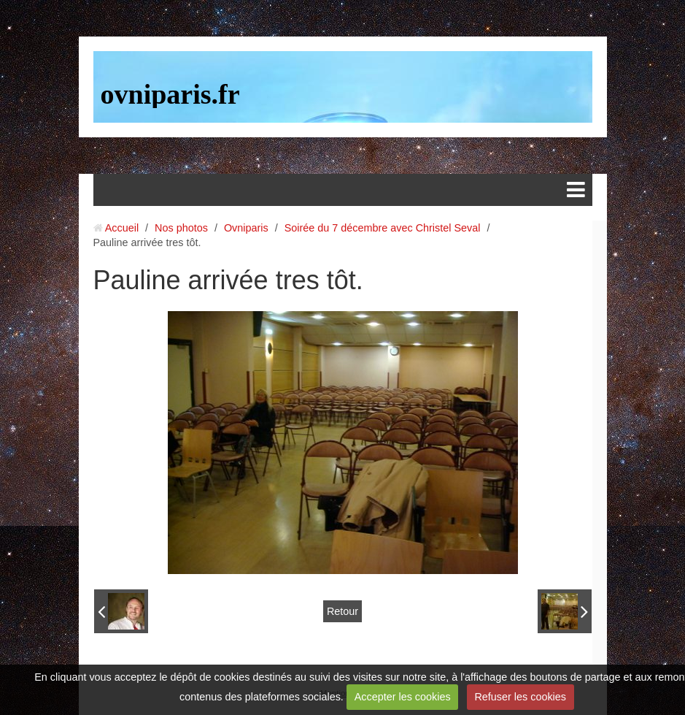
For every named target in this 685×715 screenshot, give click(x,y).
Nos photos (181, 228)
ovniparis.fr (170, 94)
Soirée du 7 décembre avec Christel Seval (383, 228)
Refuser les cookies (520, 697)
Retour (342, 611)
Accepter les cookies (403, 697)
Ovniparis (246, 228)
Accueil (122, 228)
